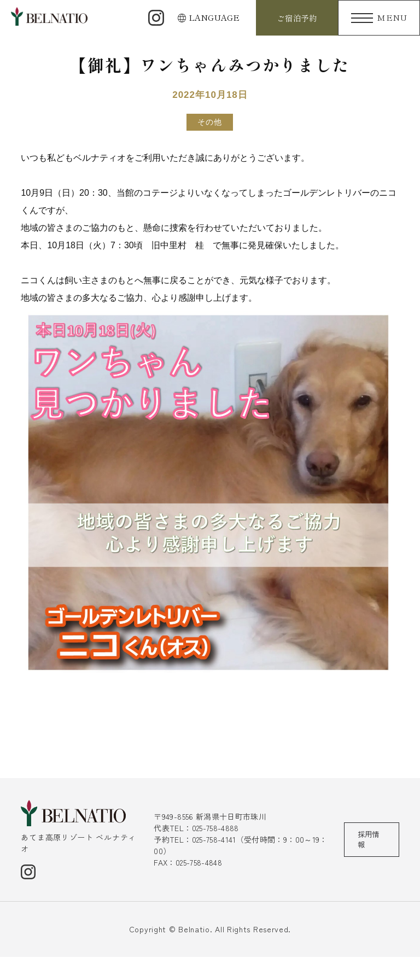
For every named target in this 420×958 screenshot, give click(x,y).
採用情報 (369, 840)
